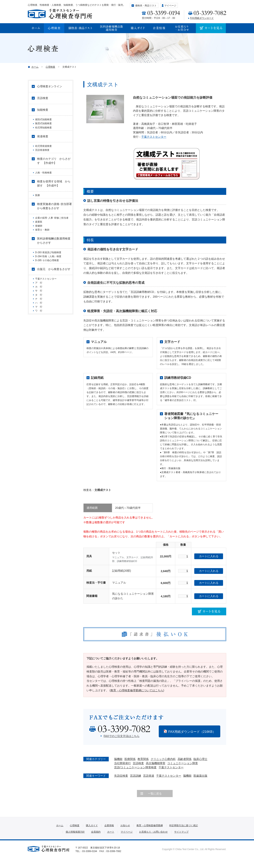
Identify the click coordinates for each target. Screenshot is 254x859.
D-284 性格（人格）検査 (48, 275)
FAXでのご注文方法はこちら (121, 736)
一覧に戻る (155, 793)
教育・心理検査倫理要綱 (150, 825)
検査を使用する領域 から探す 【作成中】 (53, 192)
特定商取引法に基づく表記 (183, 825)
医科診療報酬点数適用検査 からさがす (54, 257)
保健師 (38, 239)
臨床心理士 (200, 759)
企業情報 (109, 825)
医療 (37, 204)
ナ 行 (38, 328)
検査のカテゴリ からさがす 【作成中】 (53, 168)
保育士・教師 (42, 245)
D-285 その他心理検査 (47, 280)
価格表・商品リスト (146, 5)
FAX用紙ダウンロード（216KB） (192, 731)
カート (110, 831)
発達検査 (42, 140)
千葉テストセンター (153, 136)
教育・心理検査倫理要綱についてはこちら (137, 690)
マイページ (170, 5)
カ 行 (38, 311)
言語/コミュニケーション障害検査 (135, 767)
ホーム (34, 66)
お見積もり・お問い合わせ (153, 831)
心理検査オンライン (49, 86)
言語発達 (148, 775)
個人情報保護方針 (75, 831)
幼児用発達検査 (43, 150)
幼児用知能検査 (43, 130)
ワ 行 (38, 344)
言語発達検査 (42, 156)
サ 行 (40, 317)
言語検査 (138, 763)
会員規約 (96, 831)
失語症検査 (121, 775)
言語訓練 (135, 775)
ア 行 (40, 306)
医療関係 (130, 759)
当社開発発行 (122, 763)
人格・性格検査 (43, 180)
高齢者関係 (184, 759)
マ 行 (38, 339)
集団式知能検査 (43, 125)
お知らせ (125, 825)
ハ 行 (38, 333)
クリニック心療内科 (163, 759)
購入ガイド (92, 825)
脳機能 (118, 759)
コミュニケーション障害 (182, 763)
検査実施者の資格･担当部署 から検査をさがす (54, 216)
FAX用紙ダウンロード (202, 18)
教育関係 (143, 759)
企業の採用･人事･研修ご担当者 (53, 228)
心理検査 (50, 66)
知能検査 (42, 109)
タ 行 (38, 322)
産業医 (38, 234)
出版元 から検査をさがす (53, 290)
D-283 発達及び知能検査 (48, 269)
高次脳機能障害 (155, 763)
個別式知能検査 (43, 119)
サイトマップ (181, 831)
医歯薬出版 (200, 775)
